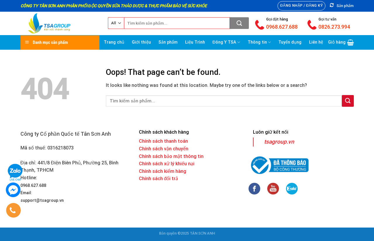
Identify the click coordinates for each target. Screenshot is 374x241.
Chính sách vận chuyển (163, 149)
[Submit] (239, 23)
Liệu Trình (195, 42)
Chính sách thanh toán (163, 141)
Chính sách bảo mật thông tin (171, 156)
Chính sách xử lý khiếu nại (166, 163)
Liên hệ (316, 42)
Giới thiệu (141, 42)
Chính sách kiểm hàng (162, 171)
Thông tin (259, 42)
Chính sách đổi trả (158, 178)
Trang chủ (114, 42)
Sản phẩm (167, 42)
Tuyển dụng (289, 42)
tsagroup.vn (279, 141)
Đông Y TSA (226, 42)
